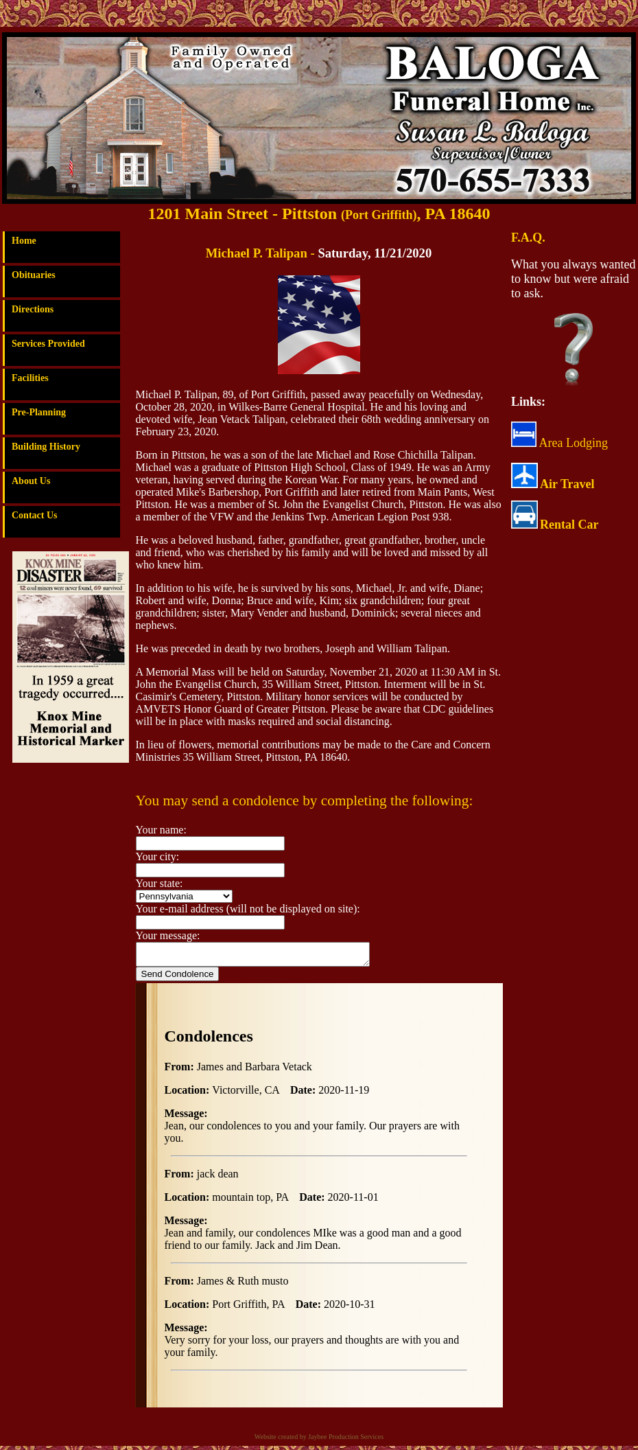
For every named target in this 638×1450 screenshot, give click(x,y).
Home (24, 240)
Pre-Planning (39, 412)
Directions (33, 309)
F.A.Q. (528, 237)
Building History (46, 446)
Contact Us (35, 515)
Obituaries (34, 275)
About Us (31, 481)
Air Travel (567, 484)
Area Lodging (559, 443)
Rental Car (569, 524)
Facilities (30, 378)
